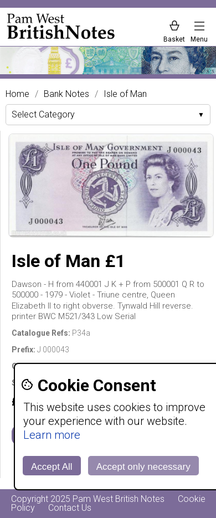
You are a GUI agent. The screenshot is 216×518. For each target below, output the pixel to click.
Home (17, 94)
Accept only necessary (143, 466)
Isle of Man (125, 94)
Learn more (51, 435)
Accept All (52, 466)
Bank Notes (66, 94)
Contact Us (69, 507)
